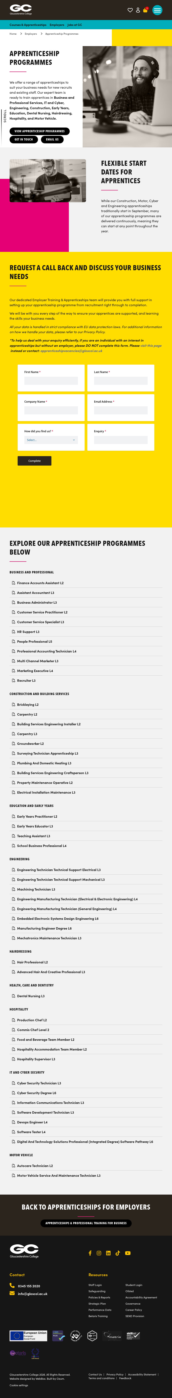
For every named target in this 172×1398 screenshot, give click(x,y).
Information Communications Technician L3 (48, 1102)
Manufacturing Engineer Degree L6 (42, 928)
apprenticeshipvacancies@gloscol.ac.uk (71, 350)
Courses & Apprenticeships (28, 25)
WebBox (41, 1378)
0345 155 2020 (29, 1286)
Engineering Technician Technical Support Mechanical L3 (58, 879)
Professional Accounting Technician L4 (44, 651)
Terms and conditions (102, 1378)
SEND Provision (134, 1316)
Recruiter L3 (24, 680)
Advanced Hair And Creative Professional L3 (48, 971)
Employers (57, 25)
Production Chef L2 (29, 1020)
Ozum (60, 1378)
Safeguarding (97, 1291)
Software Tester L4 (29, 1131)
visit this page (150, 345)
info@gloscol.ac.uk (32, 1293)
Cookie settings (19, 1385)
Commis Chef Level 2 (30, 1029)
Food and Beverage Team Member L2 (43, 1039)
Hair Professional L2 (30, 962)
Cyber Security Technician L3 (36, 1083)
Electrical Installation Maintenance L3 (43, 792)
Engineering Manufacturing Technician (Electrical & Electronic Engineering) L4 (75, 899)
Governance (132, 1303)
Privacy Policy (114, 1374)
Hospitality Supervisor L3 (33, 1059)
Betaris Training (98, 1316)
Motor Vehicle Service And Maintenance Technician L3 (56, 1175)
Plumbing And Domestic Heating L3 (41, 763)
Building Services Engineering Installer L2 (46, 724)
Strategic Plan (97, 1303)
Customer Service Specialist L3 (38, 622)
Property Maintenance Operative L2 (42, 782)
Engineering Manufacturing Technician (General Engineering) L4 (64, 908)
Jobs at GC (75, 25)
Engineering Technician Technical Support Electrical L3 (56, 869)
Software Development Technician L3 (43, 1112)
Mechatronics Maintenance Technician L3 (46, 938)
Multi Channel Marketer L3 (35, 661)
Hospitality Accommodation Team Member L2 (49, 1049)
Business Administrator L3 (34, 602)
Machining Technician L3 (33, 889)
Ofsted (129, 1291)
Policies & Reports (99, 1297)
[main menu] (157, 10)
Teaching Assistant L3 (31, 836)
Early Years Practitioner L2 (34, 816)
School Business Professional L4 (39, 845)
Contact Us (95, 1374)
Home (13, 33)
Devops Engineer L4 (30, 1122)
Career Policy (133, 1310)
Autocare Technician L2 (32, 1165)
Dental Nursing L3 (28, 996)
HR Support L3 (25, 631)
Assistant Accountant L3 (33, 592)
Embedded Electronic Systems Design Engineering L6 (55, 918)
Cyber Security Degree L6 (34, 1092)
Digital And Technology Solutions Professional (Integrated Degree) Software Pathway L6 (82, 1141)
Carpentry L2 (24, 714)
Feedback (125, 1378)
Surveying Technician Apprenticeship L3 (45, 753)
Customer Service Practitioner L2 (40, 612)
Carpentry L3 (24, 733)
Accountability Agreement (141, 1297)
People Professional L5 (32, 641)
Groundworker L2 (28, 743)
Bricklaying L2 (25, 704)
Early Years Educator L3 (32, 826)
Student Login (133, 1285)
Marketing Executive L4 (32, 670)
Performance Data (100, 1310)
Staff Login (95, 1285)
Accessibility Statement (142, 1374)
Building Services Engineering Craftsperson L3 (50, 772)
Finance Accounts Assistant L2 (38, 582)
